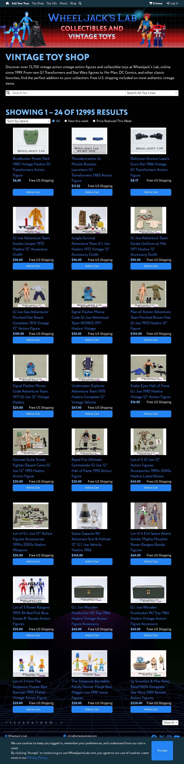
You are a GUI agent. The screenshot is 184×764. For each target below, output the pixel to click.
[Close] (162, 750)
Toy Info (52, 3)
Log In (172, 3)
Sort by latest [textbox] (17, 121)
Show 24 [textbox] (169, 722)
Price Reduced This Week (114, 121)
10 (51, 723)
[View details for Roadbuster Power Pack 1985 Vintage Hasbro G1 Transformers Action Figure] (33, 155)
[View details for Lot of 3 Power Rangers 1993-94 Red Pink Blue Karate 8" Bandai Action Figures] (33, 604)
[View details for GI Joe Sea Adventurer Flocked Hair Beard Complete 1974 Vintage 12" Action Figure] (33, 308)
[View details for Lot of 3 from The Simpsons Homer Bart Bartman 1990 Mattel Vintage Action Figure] (33, 678)
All (58, 121)
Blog (73, 3)
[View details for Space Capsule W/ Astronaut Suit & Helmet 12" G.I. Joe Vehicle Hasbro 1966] (92, 530)
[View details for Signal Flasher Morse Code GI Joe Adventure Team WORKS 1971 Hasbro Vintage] (92, 308)
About (64, 3)
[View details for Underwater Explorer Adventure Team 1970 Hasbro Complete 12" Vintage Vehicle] (92, 382)
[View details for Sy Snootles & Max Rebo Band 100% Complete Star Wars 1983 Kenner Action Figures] (150, 678)
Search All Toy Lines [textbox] (141, 93)
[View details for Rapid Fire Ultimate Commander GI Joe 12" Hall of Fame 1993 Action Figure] (92, 456)
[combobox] (151, 93)
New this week (78, 121)
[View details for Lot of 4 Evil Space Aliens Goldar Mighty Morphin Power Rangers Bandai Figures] (150, 530)
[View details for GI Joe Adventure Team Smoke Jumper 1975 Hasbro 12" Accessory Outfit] (33, 235)
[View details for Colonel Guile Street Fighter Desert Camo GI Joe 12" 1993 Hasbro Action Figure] (33, 456)
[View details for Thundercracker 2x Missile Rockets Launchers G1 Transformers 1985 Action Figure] (92, 158)
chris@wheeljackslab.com (82, 736)
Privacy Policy (37, 758)
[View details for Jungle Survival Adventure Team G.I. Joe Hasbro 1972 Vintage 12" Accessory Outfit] (92, 235)
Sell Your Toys (20, 3)
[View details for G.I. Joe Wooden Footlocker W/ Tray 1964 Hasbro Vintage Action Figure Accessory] (92, 604)
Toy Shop (38, 3)
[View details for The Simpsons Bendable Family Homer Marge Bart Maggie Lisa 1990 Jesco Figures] (92, 678)
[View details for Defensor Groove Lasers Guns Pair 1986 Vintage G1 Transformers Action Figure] (150, 155)
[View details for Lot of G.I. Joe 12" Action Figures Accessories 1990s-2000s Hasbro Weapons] (33, 530)
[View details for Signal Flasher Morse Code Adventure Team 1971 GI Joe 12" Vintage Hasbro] (33, 382)
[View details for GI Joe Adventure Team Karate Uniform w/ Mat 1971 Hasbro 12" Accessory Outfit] (150, 235)
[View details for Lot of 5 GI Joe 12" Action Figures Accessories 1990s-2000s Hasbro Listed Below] (150, 456)
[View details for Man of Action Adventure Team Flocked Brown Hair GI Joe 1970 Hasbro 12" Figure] (150, 308)
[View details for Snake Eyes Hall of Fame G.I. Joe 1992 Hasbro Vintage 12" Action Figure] (150, 379)
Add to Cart (33, 192)
